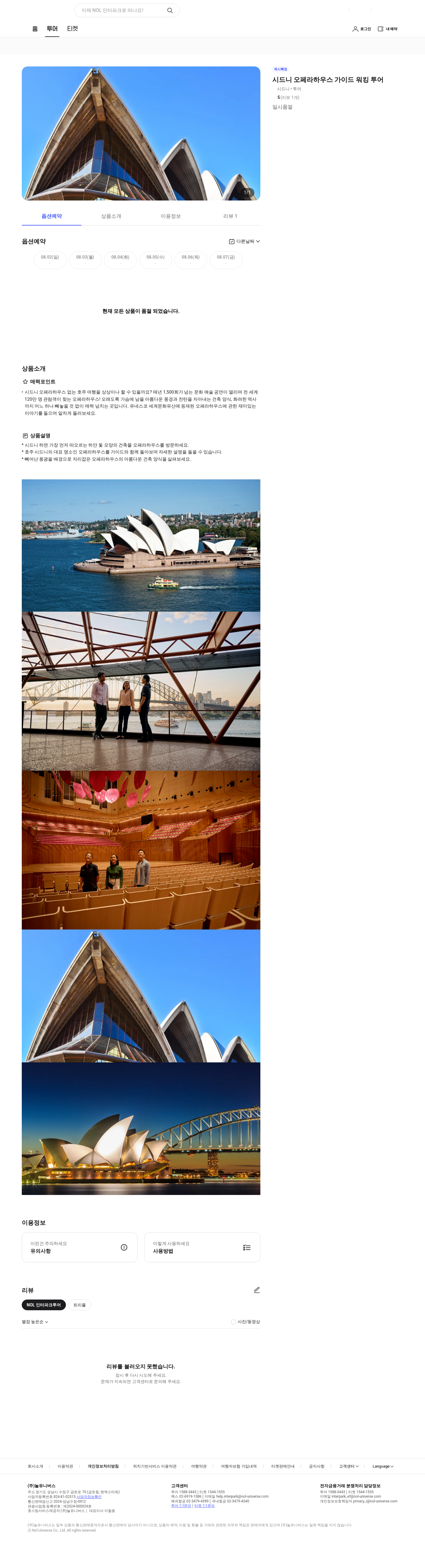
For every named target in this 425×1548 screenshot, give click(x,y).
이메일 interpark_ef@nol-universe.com (350, 1496)
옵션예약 (51, 216)
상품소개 (111, 216)
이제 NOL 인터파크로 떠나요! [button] (112, 10)
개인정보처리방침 (103, 1466)
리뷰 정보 (303, 97)
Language (381, 1466)
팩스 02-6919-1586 (186, 1496)
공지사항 (316, 1466)
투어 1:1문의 (181, 1506)
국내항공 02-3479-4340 (230, 1501)
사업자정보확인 (89, 1497)
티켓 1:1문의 (204, 1506)
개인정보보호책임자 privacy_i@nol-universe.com (358, 1501)
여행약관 (199, 1466)
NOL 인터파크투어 (44, 1305)
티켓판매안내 (283, 1466)
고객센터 (347, 1466)
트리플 (79, 1305)
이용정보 (171, 216)
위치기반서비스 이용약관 (155, 1466)
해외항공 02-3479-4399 (189, 1501)
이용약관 (65, 1466)
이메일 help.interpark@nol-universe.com (236, 1496)
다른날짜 (245, 241)
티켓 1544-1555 (212, 1492)
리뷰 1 (230, 216)
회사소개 (35, 1466)
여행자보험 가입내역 (239, 1466)
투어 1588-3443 (183, 1492)
